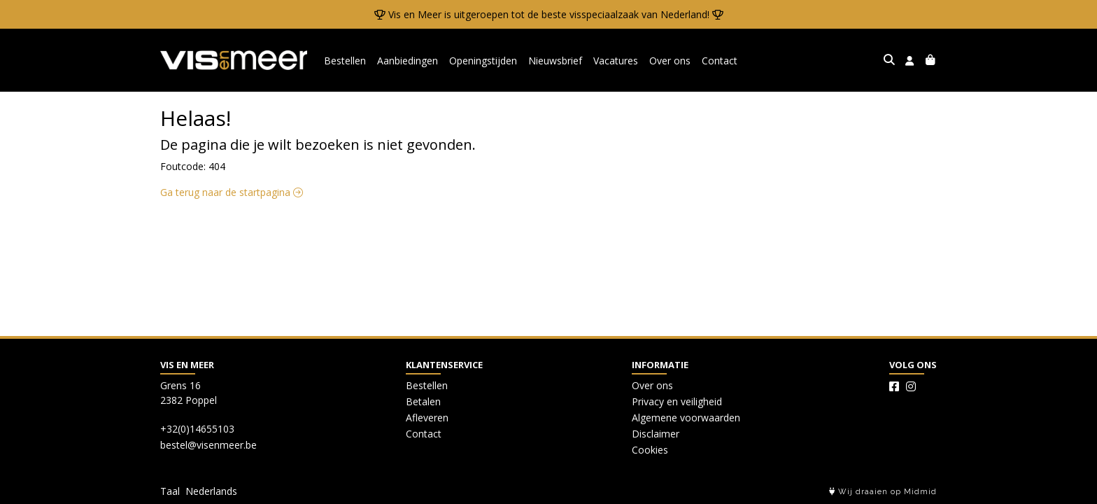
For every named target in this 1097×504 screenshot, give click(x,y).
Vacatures (615, 60)
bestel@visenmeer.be (208, 444)
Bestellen (345, 60)
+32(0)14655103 (197, 428)
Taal (170, 491)
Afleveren (427, 417)
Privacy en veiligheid (677, 401)
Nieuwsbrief (555, 60)
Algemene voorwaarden (686, 417)
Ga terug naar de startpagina (231, 192)
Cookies (650, 449)
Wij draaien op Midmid (883, 491)
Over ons (670, 60)
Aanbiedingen (407, 60)
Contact (719, 60)
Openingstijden (483, 60)
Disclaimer (655, 433)
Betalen (423, 401)
